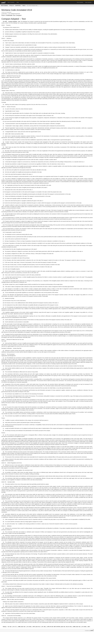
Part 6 (23, 5)
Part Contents (80, 2)
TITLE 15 (11, 5)
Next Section (88, 2)
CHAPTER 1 (18, 5)
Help (18, 2)
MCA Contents (11, 2)
